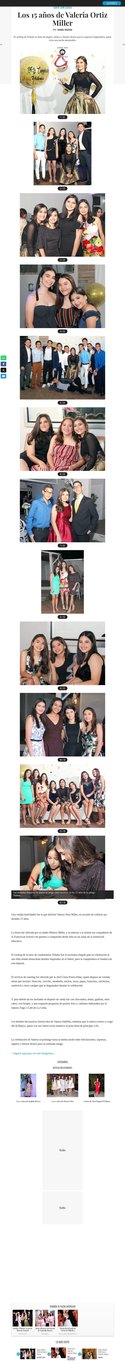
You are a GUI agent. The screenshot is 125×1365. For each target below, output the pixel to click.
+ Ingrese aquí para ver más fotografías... (33, 1053)
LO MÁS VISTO (62, 1342)
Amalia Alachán (64, 29)
